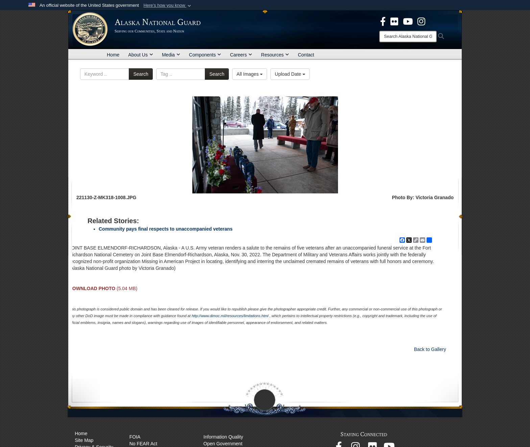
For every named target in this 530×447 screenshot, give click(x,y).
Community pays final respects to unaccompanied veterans (166, 229)
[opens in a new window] (383, 21)
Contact (306, 54)
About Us (140, 54)
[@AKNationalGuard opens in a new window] (421, 21)
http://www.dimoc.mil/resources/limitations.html (230, 316)
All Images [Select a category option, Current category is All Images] (250, 74)
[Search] (408, 36)
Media (171, 54)
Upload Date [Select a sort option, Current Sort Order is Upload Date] (290, 74)
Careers (241, 54)
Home (113, 54)
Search (140, 74)
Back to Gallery (430, 349)
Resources (275, 54)
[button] (167, 5)
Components (205, 54)
